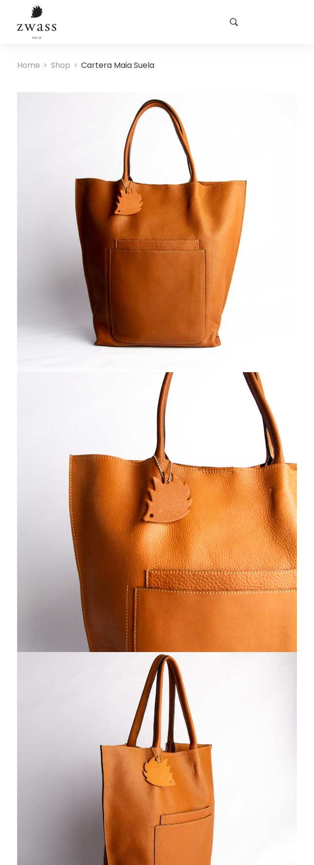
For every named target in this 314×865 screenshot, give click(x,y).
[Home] (28, 65)
